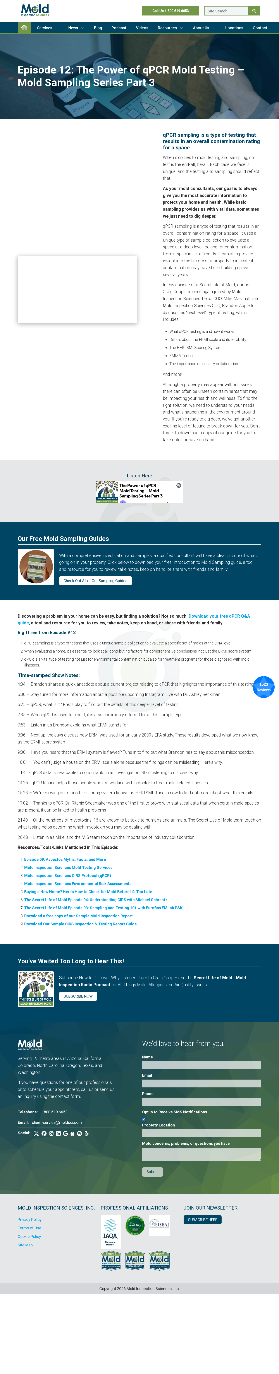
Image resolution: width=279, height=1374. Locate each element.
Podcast (119, 28)
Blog (98, 28)
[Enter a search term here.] (226, 10)
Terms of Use (29, 1228)
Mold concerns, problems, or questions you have (186, 1143)
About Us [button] (204, 28)
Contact (260, 28)
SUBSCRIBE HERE (202, 1220)
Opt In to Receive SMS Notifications (174, 1112)
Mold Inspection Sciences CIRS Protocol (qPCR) (67, 875)
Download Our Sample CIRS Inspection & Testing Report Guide (80, 924)
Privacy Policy (30, 1219)
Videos (142, 28)
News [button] (76, 28)
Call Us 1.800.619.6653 (170, 11)
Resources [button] (170, 28)
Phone (147, 1093)
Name (147, 1057)
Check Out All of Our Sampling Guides (95, 581)
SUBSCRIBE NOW (78, 996)
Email (147, 1075)
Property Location (158, 1125)
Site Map (25, 1245)
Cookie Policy (29, 1236)
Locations (234, 28)
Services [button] (48, 28)
